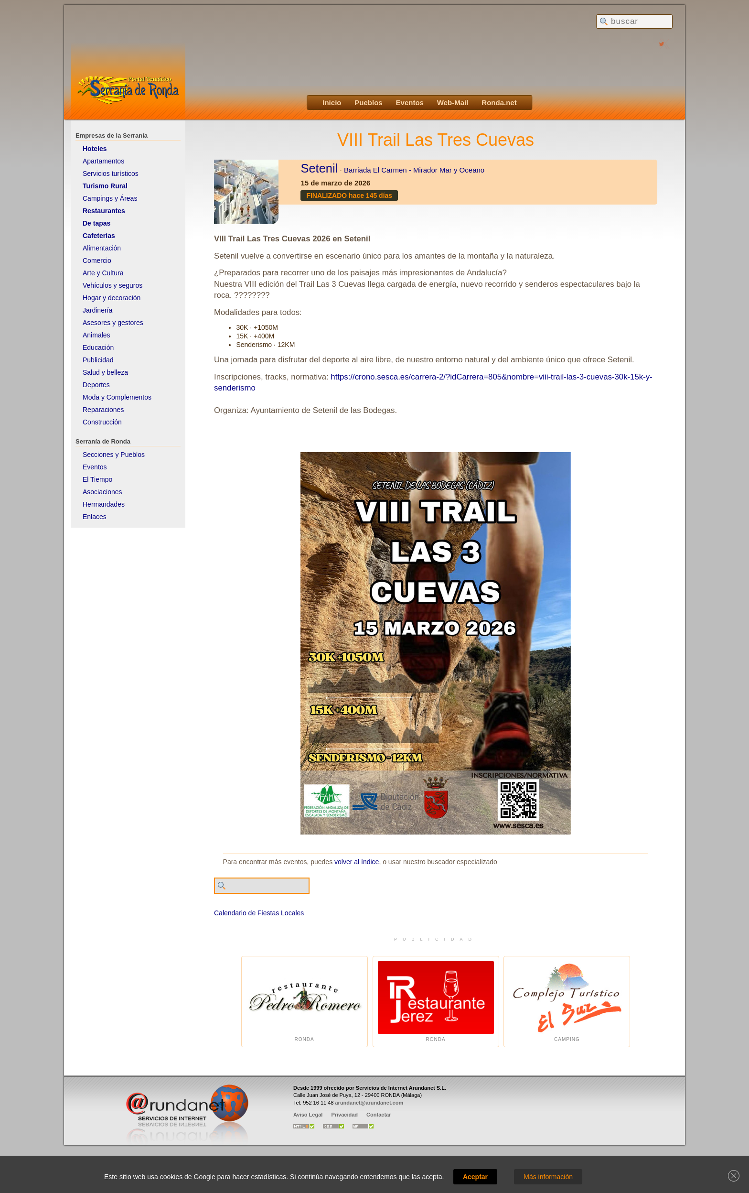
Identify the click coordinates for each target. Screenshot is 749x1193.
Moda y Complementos (117, 397)
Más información (548, 1177)
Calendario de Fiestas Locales (259, 913)
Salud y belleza (105, 372)
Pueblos (368, 102)
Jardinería (97, 310)
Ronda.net (499, 102)
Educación (98, 347)
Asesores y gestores (113, 322)
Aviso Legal (307, 1114)
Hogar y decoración (111, 298)
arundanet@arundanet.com (369, 1103)
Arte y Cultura (103, 273)
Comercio (97, 260)
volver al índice (356, 862)
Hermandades (104, 504)
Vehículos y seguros (112, 285)
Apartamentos (103, 161)
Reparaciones (103, 409)
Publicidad (98, 360)
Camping (567, 1001)
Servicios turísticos (111, 173)
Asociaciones (102, 492)
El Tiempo (97, 479)
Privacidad (344, 1114)
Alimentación (102, 248)
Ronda (304, 1001)
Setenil (319, 168)
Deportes (96, 385)
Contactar (378, 1114)
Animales (96, 335)
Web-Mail (453, 102)
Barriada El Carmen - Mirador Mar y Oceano (414, 170)
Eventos (410, 102)
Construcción (102, 422)
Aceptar (475, 1177)
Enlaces (95, 517)
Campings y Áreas (110, 198)
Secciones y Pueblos (114, 454)
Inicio (331, 102)
